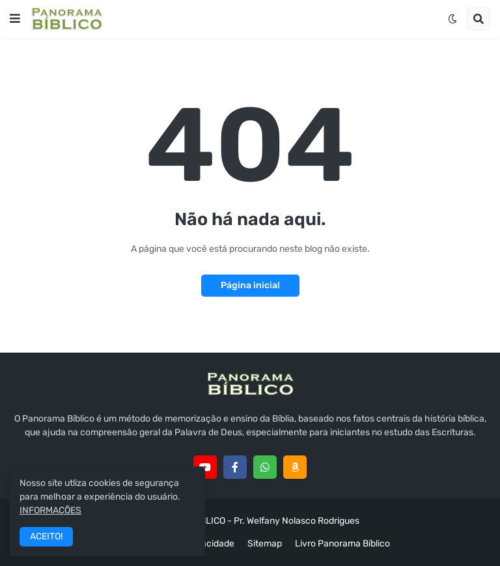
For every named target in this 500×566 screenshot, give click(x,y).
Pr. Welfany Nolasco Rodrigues (296, 520)
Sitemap (264, 543)
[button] (15, 19)
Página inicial (250, 285)
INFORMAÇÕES (50, 510)
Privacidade (209, 543)
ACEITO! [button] (46, 536)
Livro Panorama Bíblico (342, 543)
